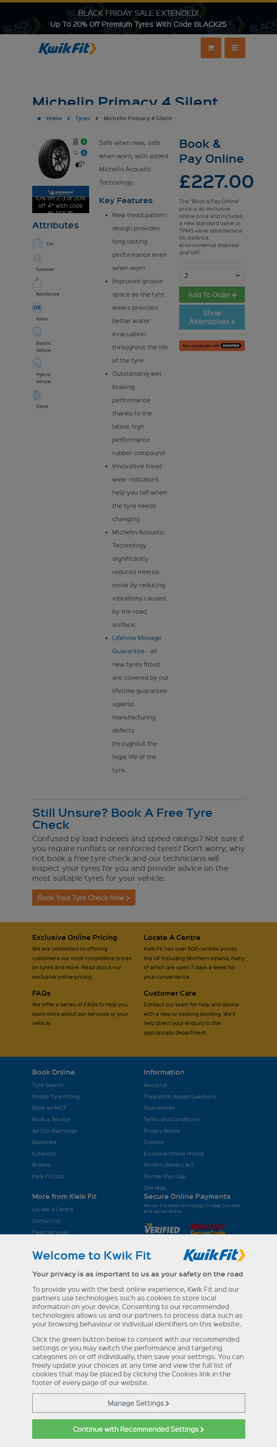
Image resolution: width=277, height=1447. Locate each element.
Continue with (138, 1429)
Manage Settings (139, 1403)
